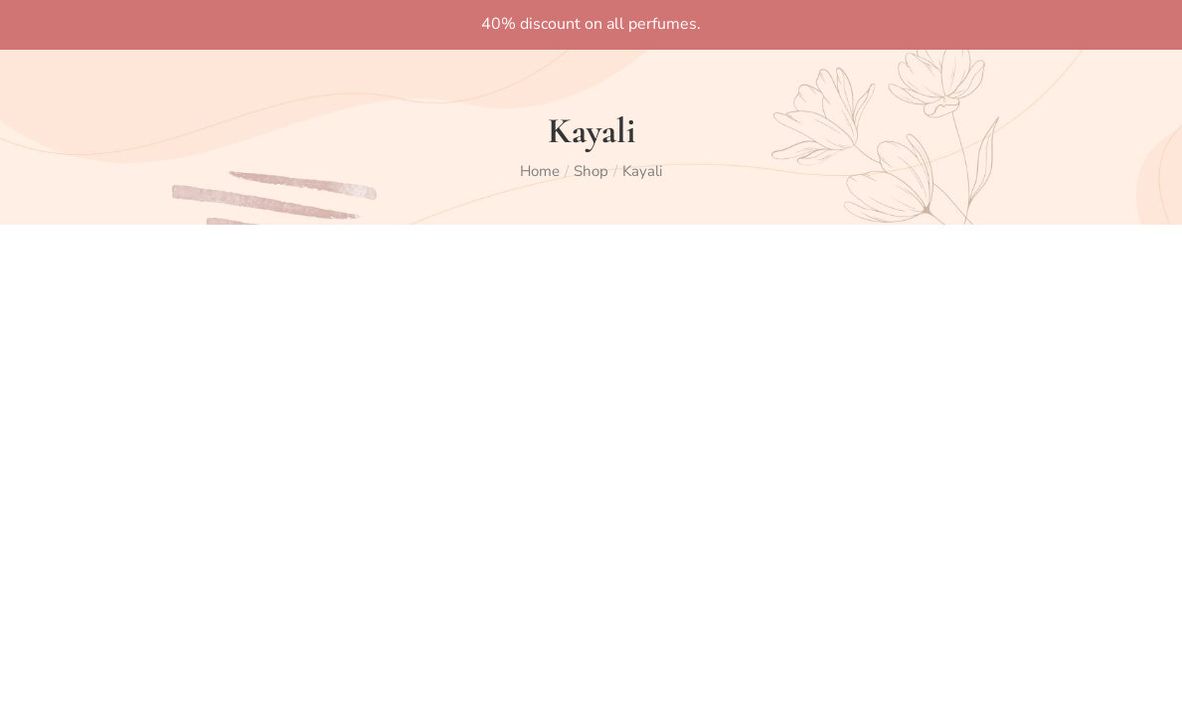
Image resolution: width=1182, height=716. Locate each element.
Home (540, 171)
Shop (591, 171)
